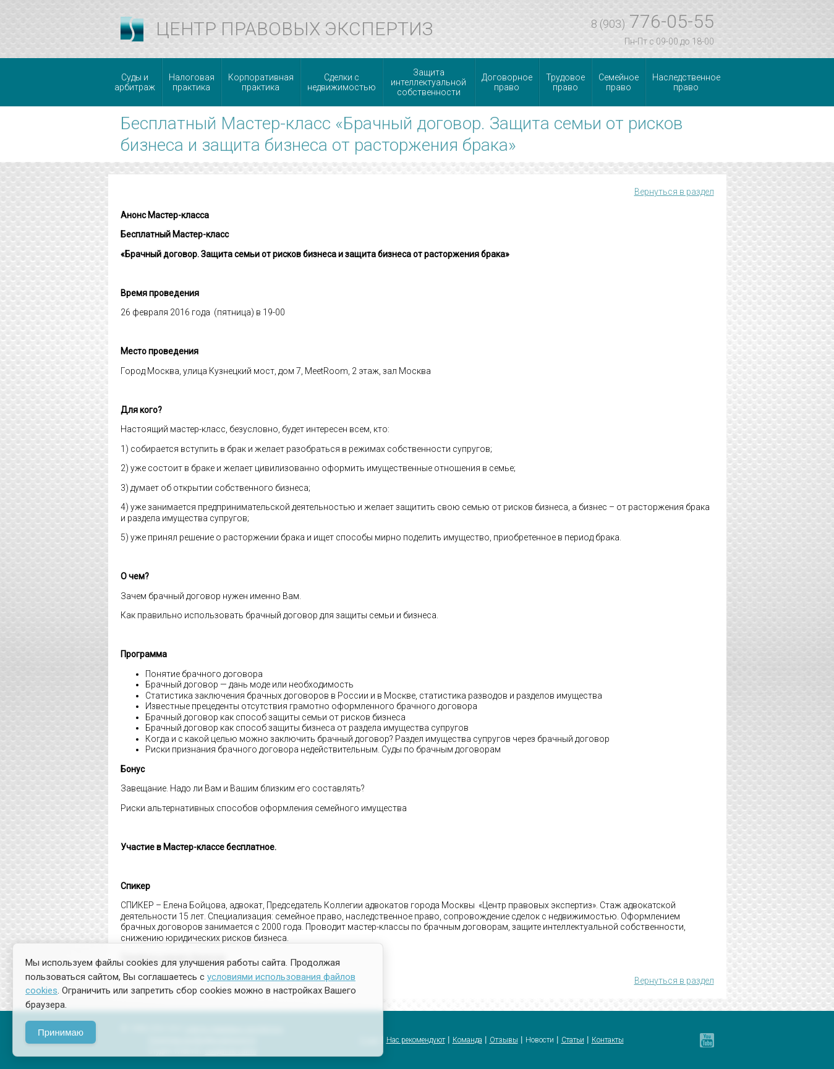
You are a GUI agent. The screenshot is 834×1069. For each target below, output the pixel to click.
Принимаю (60, 1032)
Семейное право (618, 82)
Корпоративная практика (261, 82)
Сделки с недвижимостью (341, 82)
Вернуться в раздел (674, 192)
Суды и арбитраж (134, 82)
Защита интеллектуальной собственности (428, 82)
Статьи (572, 1040)
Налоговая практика (192, 82)
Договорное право (507, 82)
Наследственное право (686, 82)
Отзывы (504, 1040)
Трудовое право (565, 82)
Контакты (608, 1040)
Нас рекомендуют (415, 1040)
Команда (467, 1040)
